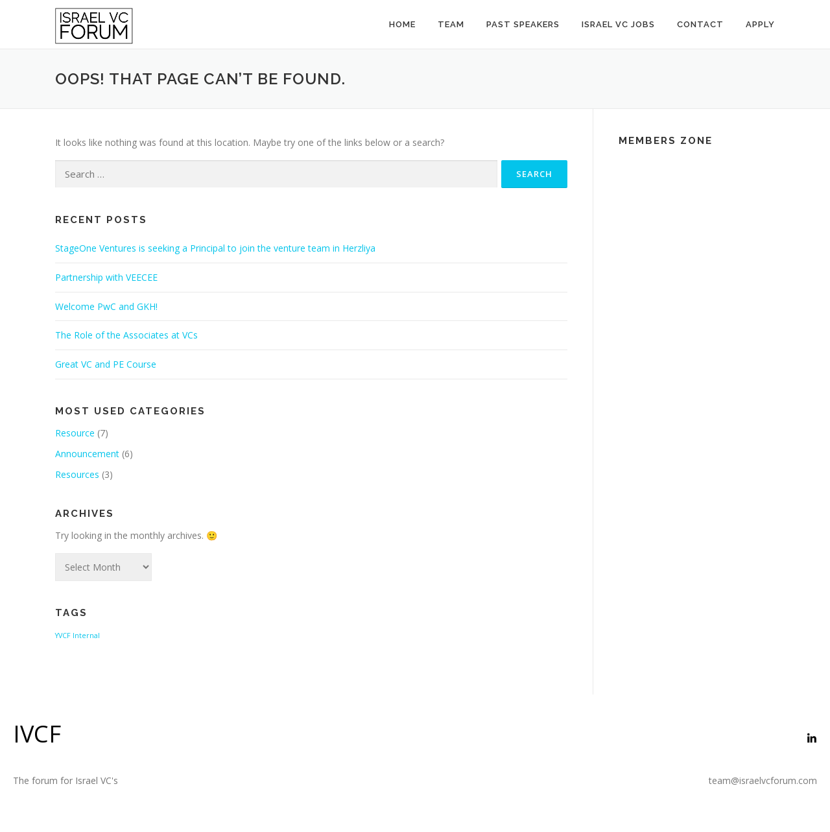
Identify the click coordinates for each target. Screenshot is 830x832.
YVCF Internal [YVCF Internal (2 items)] (77, 635)
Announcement (87, 453)
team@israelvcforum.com (763, 780)
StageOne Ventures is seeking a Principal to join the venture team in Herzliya (215, 248)
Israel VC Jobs (618, 24)
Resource (75, 433)
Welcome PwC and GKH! (106, 306)
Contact (700, 24)
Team (451, 24)
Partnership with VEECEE (106, 277)
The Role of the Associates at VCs (126, 335)
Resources (77, 474)
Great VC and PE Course (105, 364)
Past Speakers (523, 24)
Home (402, 24)
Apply (760, 24)
